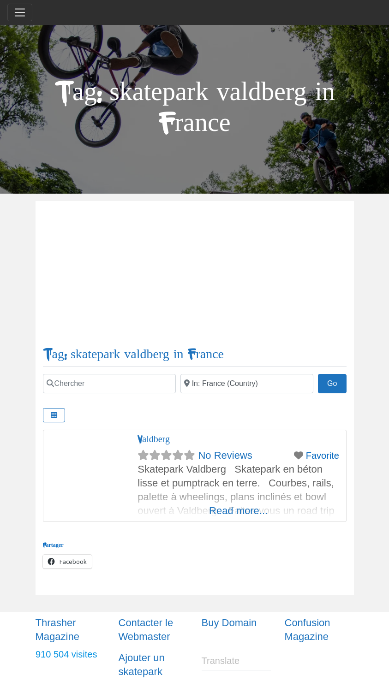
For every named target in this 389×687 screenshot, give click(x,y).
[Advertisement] (195, 277)
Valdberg (154, 439)
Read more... (238, 510)
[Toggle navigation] (19, 12)
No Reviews (225, 455)
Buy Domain (229, 622)
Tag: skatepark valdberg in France (133, 354)
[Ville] (246, 383)
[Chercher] (109, 383)
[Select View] (54, 415)
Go (337, 382)
